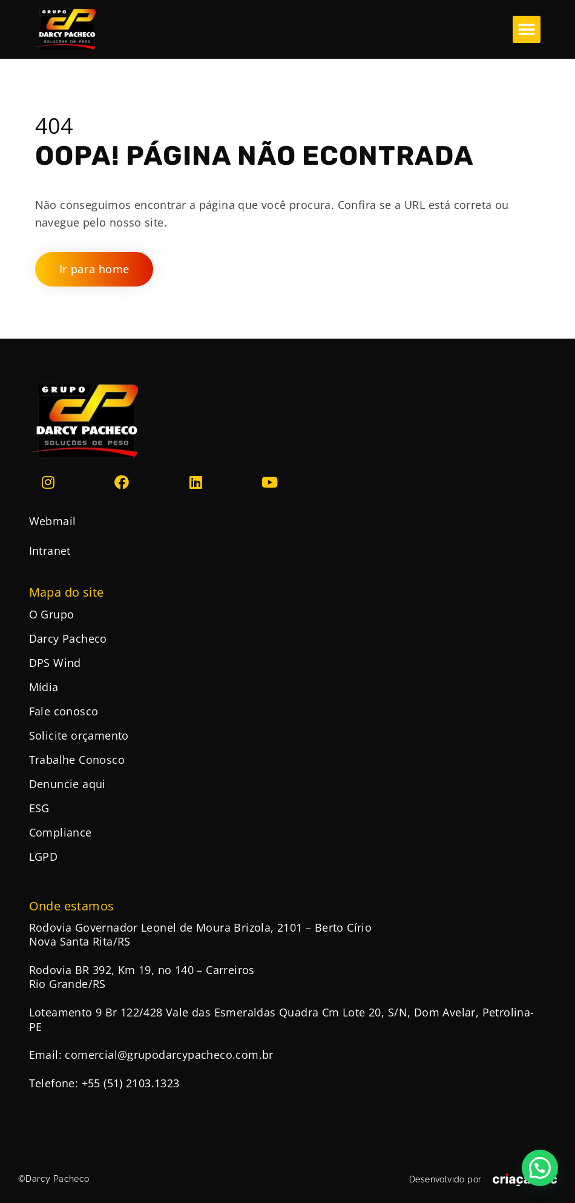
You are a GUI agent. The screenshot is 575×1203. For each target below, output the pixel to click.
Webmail (52, 521)
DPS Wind (55, 662)
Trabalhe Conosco (77, 759)
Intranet (50, 550)
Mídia (44, 687)
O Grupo (51, 614)
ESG (39, 808)
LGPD (43, 856)
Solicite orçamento (79, 735)
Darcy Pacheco (68, 638)
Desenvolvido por (445, 1179)
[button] (526, 29)
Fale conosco (64, 711)
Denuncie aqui (67, 784)
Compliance (60, 832)
